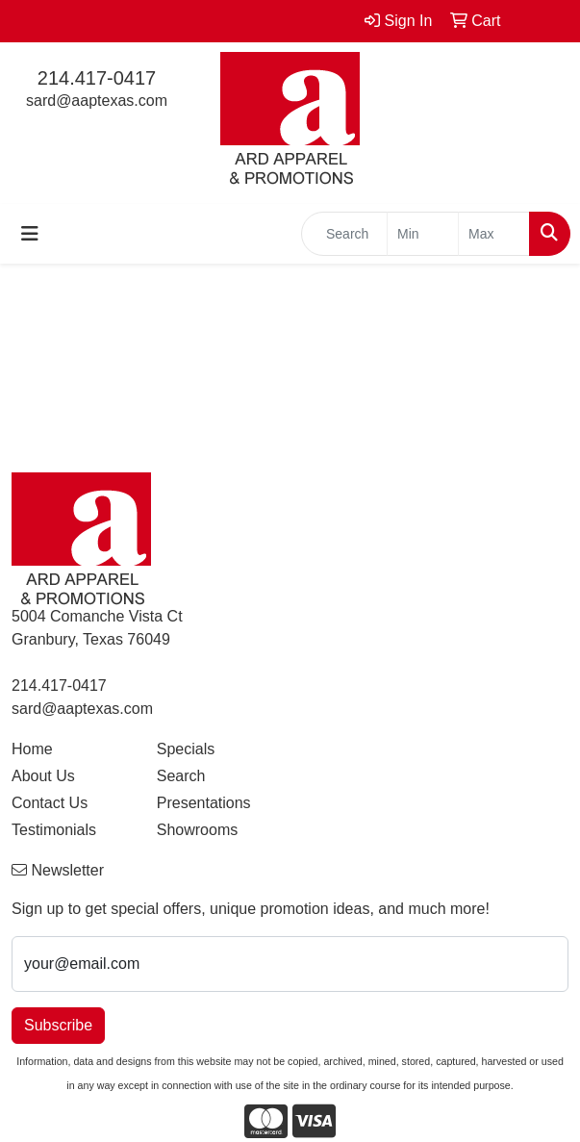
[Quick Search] (344, 234)
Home (32, 749)
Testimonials (54, 830)
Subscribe (58, 1025)
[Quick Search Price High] (494, 234)
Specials (185, 749)
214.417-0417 (97, 78)
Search (181, 776)
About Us (43, 776)
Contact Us (50, 803)
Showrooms (197, 830)
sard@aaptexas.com (96, 100)
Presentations (204, 803)
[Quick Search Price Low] (423, 234)
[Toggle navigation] (30, 233)
